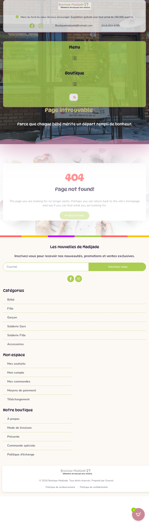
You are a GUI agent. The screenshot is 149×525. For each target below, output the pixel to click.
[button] (74, 72)
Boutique (74, 86)
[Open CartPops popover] (138, 514)
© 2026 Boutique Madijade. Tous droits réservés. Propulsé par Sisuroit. (76, 480)
